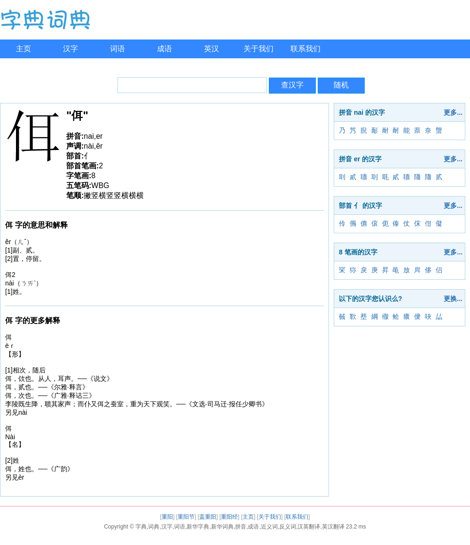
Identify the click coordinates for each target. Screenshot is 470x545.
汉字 (70, 49)
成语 (164, 49)
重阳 (167, 516)
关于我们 (258, 49)
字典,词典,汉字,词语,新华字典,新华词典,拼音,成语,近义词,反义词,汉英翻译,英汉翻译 (240, 526)
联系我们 (305, 49)
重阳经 (229, 516)
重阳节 (186, 516)
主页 (23, 49)
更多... (453, 112)
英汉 (211, 49)
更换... (453, 298)
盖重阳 (207, 516)
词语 (117, 49)
